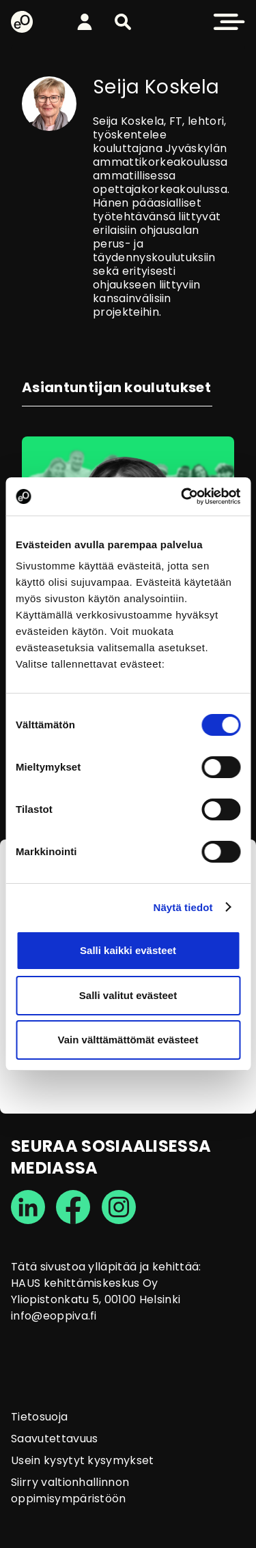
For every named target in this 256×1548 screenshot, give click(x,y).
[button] (123, 22)
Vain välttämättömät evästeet (128, 1039)
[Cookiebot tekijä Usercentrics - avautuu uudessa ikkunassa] (182, 496)
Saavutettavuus (54, 1438)
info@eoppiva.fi (54, 1316)
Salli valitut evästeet (128, 995)
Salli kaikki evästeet (128, 950)
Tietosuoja (39, 1417)
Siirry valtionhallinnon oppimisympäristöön (70, 1490)
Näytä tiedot (183, 907)
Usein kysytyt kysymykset (82, 1460)
